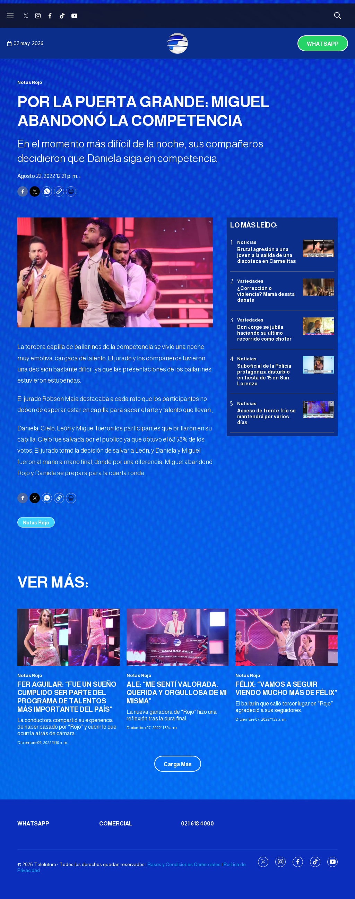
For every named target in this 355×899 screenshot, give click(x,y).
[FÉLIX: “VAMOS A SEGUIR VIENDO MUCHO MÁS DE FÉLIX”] (286, 637)
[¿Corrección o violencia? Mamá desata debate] (318, 287)
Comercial (115, 824)
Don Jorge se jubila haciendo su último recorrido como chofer (264, 333)
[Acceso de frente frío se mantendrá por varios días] (318, 410)
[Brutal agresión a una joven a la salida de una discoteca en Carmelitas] (318, 248)
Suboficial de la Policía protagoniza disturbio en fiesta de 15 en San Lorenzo (264, 374)
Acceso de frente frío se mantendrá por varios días (266, 416)
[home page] (177, 43)
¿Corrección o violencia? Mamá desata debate (266, 294)
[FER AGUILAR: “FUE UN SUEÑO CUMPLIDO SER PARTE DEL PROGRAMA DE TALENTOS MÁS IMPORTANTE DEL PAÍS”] (68, 637)
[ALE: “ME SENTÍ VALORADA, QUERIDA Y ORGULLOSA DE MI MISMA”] (178, 637)
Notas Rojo (29, 82)
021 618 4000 (197, 824)
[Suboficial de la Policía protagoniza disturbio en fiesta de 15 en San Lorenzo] (318, 365)
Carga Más (178, 764)
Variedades (250, 281)
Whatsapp (323, 44)
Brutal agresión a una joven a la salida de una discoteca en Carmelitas (266, 255)
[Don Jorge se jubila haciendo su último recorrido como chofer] (318, 326)
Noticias (247, 242)
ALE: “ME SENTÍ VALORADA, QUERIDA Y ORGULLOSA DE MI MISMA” (177, 692)
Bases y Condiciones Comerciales (184, 864)
